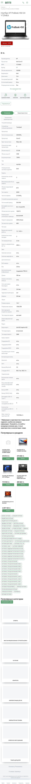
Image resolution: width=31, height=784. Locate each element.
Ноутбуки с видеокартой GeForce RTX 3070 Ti (13, 558)
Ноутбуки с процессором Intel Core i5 (11, 579)
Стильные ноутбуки (7, 591)
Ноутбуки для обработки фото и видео (12, 538)
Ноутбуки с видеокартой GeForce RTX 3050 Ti (13, 551)
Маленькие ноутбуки (7, 531)
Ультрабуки (17, 591)
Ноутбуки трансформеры (8, 586)
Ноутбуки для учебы (7, 543)
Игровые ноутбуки (6, 526)
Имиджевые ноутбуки (19, 526)
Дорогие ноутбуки (18, 523)
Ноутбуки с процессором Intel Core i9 (11, 584)
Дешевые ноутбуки (6, 523)
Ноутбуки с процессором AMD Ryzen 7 (11, 569)
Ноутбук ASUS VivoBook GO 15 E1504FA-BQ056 (6, 451)
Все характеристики (15, 89)
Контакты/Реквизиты (15, 766)
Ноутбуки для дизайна (20, 533)
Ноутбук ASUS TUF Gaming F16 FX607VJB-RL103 (22, 477)
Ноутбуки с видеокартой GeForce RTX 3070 (12, 556)
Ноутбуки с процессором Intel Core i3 (11, 576)
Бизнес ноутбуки (6, 515)
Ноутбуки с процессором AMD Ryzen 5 (11, 566)
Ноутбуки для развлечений (22, 541)
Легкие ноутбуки (6, 528)
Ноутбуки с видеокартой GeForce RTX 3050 (12, 548)
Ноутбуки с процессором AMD (9, 561)
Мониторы (15, 680)
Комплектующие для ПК (15, 700)
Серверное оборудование (15, 740)
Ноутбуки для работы (7, 541)
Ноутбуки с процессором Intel (10, 574)
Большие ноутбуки (17, 515)
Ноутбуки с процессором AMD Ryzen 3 (11, 563)
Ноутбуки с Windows (17, 546)
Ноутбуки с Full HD (19, 543)
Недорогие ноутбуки (7, 533)
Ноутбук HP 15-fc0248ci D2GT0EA (21, 450)
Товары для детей (15, 760)
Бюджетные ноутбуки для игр (9, 520)
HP (17, 67)
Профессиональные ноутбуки (9, 589)
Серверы (15, 620)
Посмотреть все (7, 602)
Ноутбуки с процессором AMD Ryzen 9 (11, 571)
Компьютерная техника (15, 720)
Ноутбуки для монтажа (8, 536)
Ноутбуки (15, 660)
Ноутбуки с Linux (6, 546)
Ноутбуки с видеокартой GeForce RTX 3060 (12, 553)
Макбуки (25, 528)
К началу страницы (15, 771)
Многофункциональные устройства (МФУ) (15, 640)
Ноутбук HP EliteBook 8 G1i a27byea (8, 476)
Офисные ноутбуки (22, 586)
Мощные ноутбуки (19, 531)
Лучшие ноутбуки (16, 528)
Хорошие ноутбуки (6, 594)
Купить (8, 458)
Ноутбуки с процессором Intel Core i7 (11, 581)
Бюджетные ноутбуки (7, 518)
